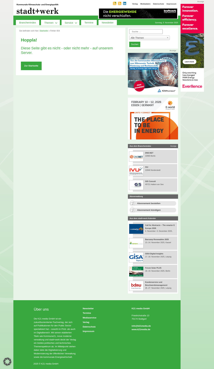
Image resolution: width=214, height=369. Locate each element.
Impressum (88, 331)
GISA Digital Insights (154, 254)
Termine (88, 22)
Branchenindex (27, 22)
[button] (7, 361)
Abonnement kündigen (149, 210)
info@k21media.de (141, 326)
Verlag (86, 322)
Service (72, 22)
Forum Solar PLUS (153, 268)
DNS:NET (149, 153)
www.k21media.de (141, 329)
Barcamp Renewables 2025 (157, 239)
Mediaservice (89, 317)
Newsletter (108, 22)
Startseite (43, 31)
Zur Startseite (31, 65)
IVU (146, 167)
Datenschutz (89, 326)
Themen (52, 22)
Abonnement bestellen (148, 203)
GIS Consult (150, 181)
